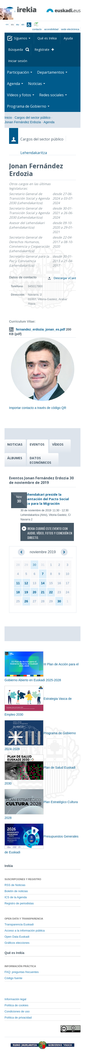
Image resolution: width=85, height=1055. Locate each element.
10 (67, 574)
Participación (19, 72)
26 (26, 601)
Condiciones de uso (17, 1011)
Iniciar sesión (17, 61)
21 (43, 592)
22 (51, 592)
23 (59, 592)
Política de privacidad (18, 1017)
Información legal (15, 999)
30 (34, 565)
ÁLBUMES (14, 458)
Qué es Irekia (47, 38)
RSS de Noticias (15, 885)
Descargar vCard (61, 278)
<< (7, 24)
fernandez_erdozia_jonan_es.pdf (40, 329)
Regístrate (41, 49)
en (23, 24)
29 (26, 565)
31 (43, 565)
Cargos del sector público (32, 117)
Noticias (36, 83)
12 (26, 583)
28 (18, 565)
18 (18, 592)
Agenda (15, 83)
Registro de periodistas (19, 903)
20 (34, 592)
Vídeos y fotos (20, 94)
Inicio (8, 117)
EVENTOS (37, 444)
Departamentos (52, 72)
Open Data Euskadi (17, 936)
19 (26, 592)
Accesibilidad (51, 29)
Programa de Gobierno (28, 106)
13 (34, 583)
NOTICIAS (14, 444)
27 (34, 601)
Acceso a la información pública (25, 930)
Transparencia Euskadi (19, 924)
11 (18, 583)
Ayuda (68, 38)
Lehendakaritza (33, 152)
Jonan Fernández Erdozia (23, 122)
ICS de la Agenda (16, 897)
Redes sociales (53, 94)
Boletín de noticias (16, 891)
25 (18, 601)
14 (43, 583)
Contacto (37, 29)
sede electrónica (70, 29)
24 (67, 592)
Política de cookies (16, 1005)
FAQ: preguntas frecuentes (22, 972)
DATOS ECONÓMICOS (40, 460)
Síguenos (22, 38)
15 (51, 583)
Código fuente (13, 978)
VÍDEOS (57, 444)
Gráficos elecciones (17, 942)
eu (17, 24)
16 (59, 583)
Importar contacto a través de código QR (37, 408)
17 (67, 583)
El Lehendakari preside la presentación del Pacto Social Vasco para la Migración (44, 499)
